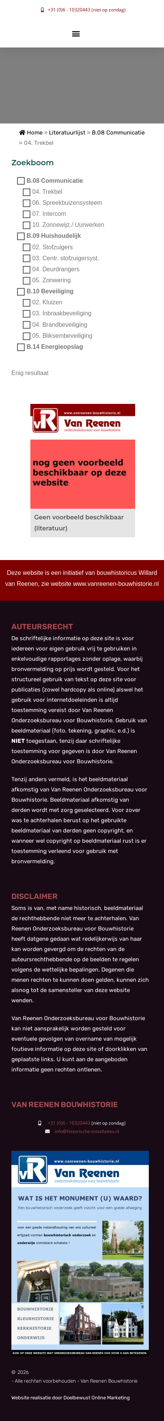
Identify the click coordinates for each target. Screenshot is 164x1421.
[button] (75, 33)
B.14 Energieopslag (55, 346)
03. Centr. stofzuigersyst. (65, 258)
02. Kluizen (47, 302)
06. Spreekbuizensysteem (67, 202)
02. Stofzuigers (52, 247)
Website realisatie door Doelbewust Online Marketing (70, 1397)
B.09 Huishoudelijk (54, 236)
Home (31, 132)
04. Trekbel (47, 191)
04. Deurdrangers (56, 269)
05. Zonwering (51, 280)
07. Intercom (49, 213)
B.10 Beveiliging (50, 291)
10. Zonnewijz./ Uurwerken (68, 225)
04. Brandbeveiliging (59, 324)
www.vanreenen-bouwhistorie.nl (116, 584)
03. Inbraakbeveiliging (61, 313)
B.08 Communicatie (118, 132)
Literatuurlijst (67, 132)
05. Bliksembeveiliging (62, 335)
